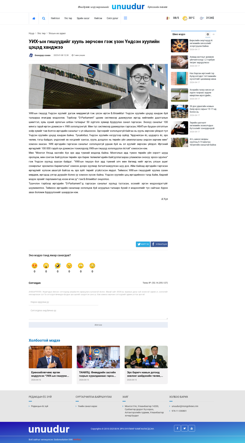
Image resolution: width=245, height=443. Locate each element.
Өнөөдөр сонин (42, 55)
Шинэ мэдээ (178, 34)
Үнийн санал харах (87, 406)
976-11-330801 (179, 411)
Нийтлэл (55, 18)
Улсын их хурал (57, 33)
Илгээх (98, 325)
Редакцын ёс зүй (39, 406)
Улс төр (68, 18)
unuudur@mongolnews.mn (185, 406)
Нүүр (31, 33)
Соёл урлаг (112, 18)
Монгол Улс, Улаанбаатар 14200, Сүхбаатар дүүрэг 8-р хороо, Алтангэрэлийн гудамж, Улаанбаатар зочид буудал (144, 411)
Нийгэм (98, 18)
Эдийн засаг (83, 18)
